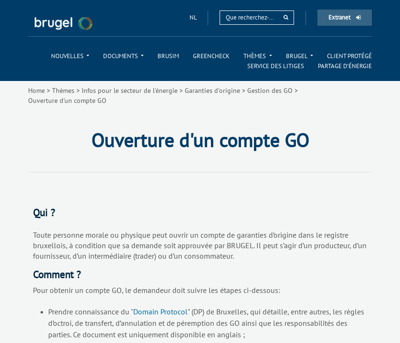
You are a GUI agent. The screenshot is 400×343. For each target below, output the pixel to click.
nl (193, 17)
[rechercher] (286, 17)
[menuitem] (70, 56)
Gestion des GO (270, 90)
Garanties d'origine (212, 90)
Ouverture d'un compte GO (67, 100)
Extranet (344, 17)
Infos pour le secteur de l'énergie (130, 90)
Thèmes (63, 90)
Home (36, 90)
